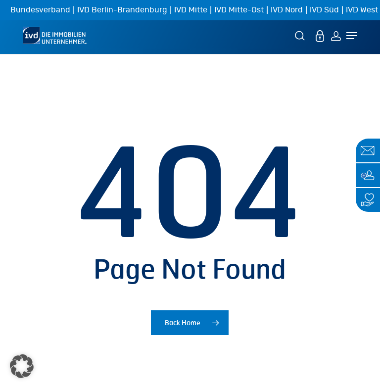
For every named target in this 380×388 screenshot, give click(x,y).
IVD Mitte (190, 10)
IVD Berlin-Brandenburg (122, 10)
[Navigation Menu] (351, 36)
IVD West (362, 10)
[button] (22, 366)
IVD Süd (324, 10)
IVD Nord (287, 10)
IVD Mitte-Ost (239, 10)
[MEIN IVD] (320, 35)
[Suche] (301, 35)
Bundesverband (40, 10)
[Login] (336, 35)
